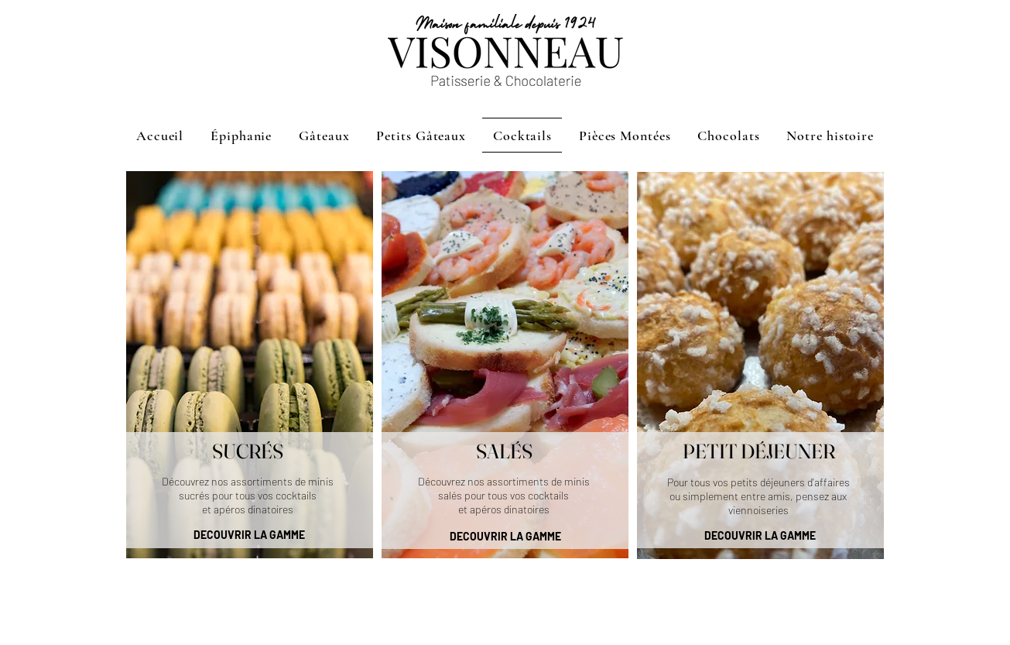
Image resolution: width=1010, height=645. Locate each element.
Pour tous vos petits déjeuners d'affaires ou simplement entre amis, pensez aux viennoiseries (758, 495)
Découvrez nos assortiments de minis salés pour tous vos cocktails (504, 488)
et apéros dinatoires (247, 509)
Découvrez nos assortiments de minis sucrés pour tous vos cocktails (248, 488)
